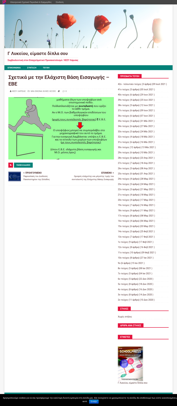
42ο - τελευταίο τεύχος (129, 84)
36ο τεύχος (123, 116)
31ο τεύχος (123, 142)
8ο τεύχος (123, 268)
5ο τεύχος (123, 284)
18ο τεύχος (123, 210)
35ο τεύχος (123, 121)
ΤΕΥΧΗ (47, 67)
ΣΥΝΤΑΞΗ (32, 67)
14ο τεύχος (123, 231)
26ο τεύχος (123, 168)
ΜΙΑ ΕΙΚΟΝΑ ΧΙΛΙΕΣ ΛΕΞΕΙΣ (43, 91)
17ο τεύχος (123, 216)
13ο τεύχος (123, 237)
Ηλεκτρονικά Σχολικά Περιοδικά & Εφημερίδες (31, 2)
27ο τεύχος (123, 163)
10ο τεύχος (123, 258)
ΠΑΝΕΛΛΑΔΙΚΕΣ (23, 165)
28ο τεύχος (123, 158)
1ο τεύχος (123, 242)
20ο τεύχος (123, 200)
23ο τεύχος (123, 184)
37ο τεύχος (123, 110)
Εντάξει (94, 401)
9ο (119, 263)
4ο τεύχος (123, 289)
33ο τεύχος (123, 131)
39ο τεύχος (123, 100)
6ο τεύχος (123, 279)
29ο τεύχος (123, 152)
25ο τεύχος (123, 174)
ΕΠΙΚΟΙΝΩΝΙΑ (14, 67)
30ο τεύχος (123, 147)
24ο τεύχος (123, 179)
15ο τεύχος (123, 226)
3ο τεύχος (123, 295)
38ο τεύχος (123, 105)
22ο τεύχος (123, 189)
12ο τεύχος (123, 247)
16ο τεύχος (123, 221)
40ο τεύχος (123, 95)
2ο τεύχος (123, 300)
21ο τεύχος (123, 194)
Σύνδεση (60, 2)
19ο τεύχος (123, 205)
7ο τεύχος (123, 273)
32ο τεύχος (123, 137)
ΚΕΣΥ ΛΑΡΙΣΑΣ (19, 91)
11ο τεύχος (123, 252)
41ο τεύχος (123, 89)
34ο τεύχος (123, 126)
